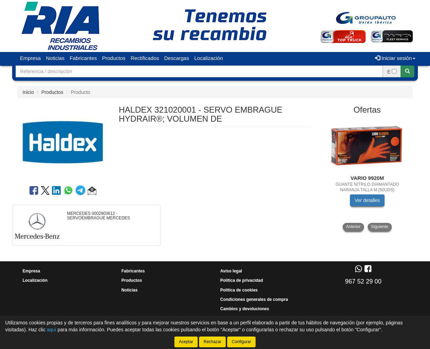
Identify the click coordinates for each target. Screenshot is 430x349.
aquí (51, 329)
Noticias (55, 58)
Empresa (30, 58)
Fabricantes (83, 58)
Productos (114, 58)
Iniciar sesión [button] (395, 58)
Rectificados (145, 58)
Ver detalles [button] (367, 200)
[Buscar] (407, 71)
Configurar (241, 341)
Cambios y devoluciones (244, 308)
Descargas (176, 58)
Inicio (28, 92)
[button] (92, 192)
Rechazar (212, 341)
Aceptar (186, 341)
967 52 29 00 (363, 281)
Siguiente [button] (379, 226)
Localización (208, 58)
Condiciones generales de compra (254, 299)
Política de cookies (239, 290)
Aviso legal (231, 271)
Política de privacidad (241, 280)
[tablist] (367, 175)
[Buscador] (199, 71)
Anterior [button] (353, 226)
